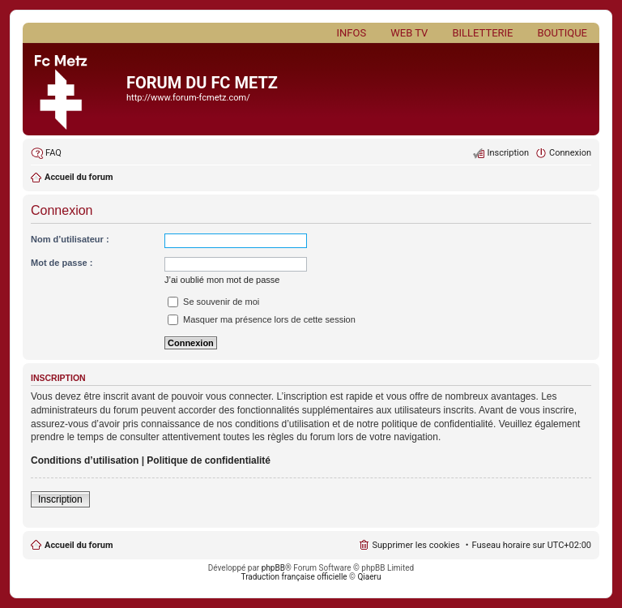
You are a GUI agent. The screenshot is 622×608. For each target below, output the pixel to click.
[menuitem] (46, 153)
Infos (352, 33)
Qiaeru (369, 576)
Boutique (562, 33)
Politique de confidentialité (209, 460)
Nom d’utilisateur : (70, 239)
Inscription (60, 499)
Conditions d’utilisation (84, 460)
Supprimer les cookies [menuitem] (415, 545)
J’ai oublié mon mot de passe (221, 280)
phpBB (273, 567)
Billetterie (482, 33)
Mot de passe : (61, 263)
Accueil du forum (79, 545)
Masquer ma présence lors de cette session (262, 319)
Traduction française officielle (294, 576)
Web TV (409, 33)
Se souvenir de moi (213, 301)
